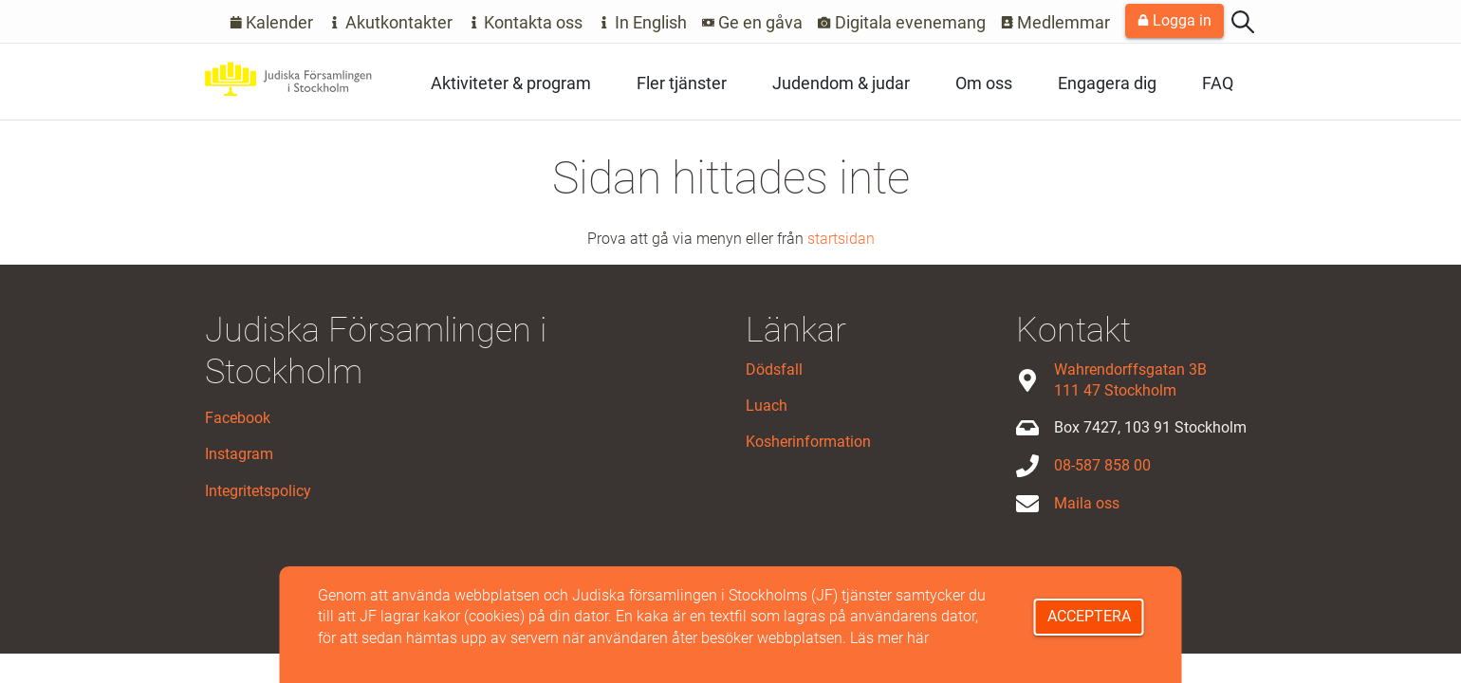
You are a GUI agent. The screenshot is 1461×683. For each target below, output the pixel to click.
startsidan (841, 239)
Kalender (272, 22)
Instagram (239, 454)
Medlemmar (1056, 22)
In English (642, 22)
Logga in (1174, 20)
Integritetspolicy (258, 491)
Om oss (983, 83)
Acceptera (1089, 616)
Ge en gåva (753, 22)
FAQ (1217, 83)
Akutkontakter (390, 22)
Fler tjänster (682, 83)
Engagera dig (1107, 83)
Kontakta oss (525, 22)
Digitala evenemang (902, 22)
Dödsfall (774, 369)
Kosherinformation (808, 442)
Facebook (237, 418)
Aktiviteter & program (511, 83)
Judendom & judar (841, 83)
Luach (766, 406)
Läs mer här (889, 638)
